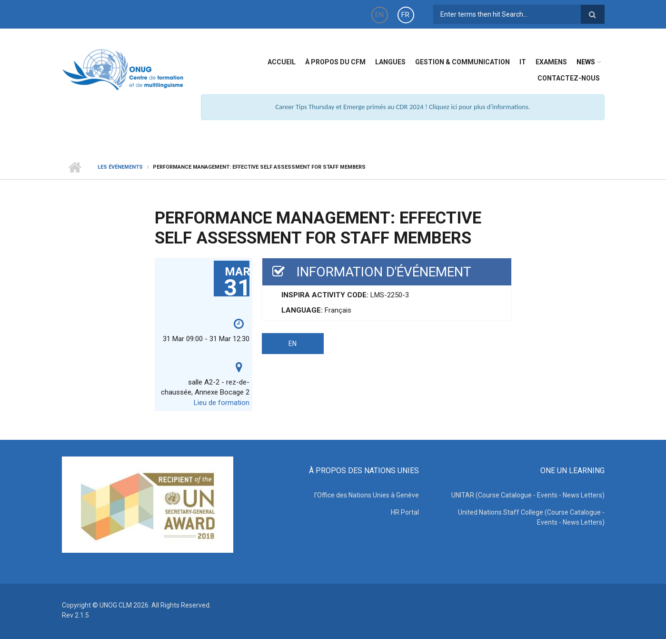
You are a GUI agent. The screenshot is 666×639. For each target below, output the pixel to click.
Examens (551, 62)
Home (75, 167)
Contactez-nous (568, 78)
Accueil (282, 62)
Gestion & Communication (462, 62)
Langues (390, 62)
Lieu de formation (221, 402)
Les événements (120, 167)
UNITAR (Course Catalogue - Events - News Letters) (528, 495)
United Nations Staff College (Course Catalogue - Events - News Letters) (531, 517)
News (586, 62)
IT (522, 62)
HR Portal (405, 512)
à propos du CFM (335, 62)
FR (405, 14)
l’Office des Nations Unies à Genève (366, 495)
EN (379, 14)
